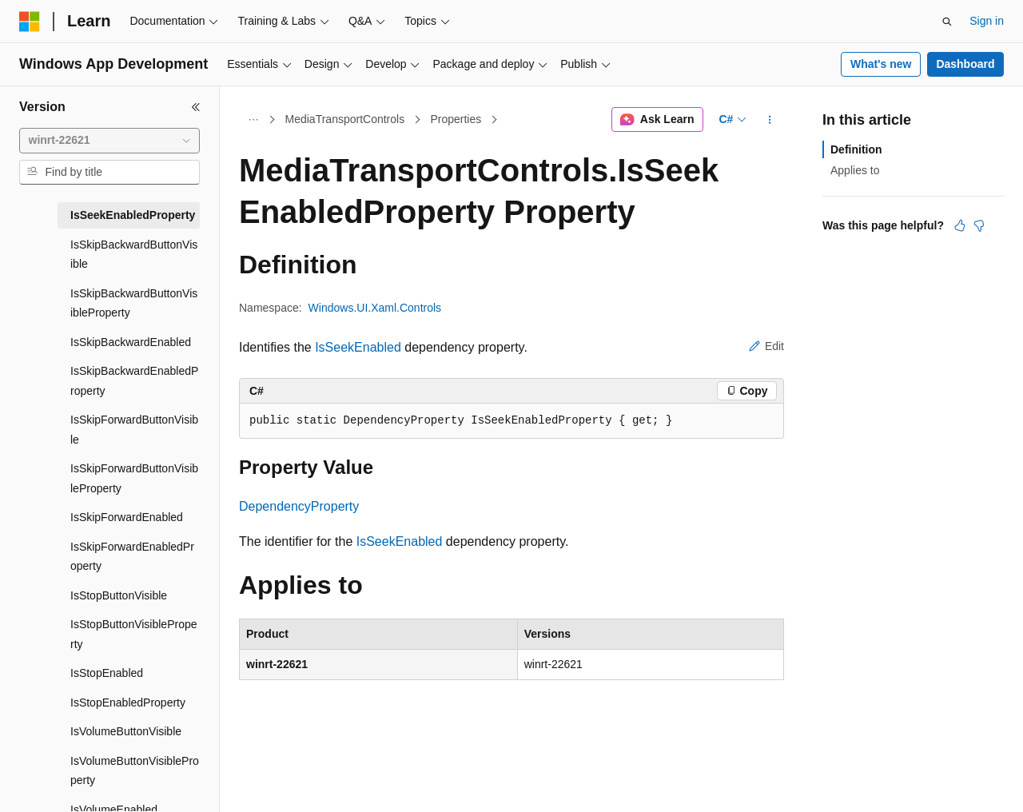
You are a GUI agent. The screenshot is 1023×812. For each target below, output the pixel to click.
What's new (880, 64)
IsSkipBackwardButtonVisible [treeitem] (133, 254)
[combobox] (109, 140)
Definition (856, 149)
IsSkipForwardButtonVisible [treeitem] (134, 429)
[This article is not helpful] (979, 225)
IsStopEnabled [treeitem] (106, 673)
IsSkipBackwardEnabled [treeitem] (130, 342)
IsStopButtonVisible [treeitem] (118, 595)
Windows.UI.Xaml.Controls (375, 307)
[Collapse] (196, 107)
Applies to (854, 170)
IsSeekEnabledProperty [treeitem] (132, 215)
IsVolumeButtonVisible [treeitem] (125, 731)
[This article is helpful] (959, 225)
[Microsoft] (29, 21)
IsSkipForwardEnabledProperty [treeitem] (132, 556)
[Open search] (947, 21)
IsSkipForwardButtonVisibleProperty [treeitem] (134, 478)
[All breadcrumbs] (253, 120)
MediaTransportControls (345, 119)
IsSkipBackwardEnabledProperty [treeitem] (134, 380)
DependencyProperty (299, 506)
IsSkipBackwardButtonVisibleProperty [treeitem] (133, 303)
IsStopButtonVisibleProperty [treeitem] (133, 634)
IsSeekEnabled (358, 347)
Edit (766, 346)
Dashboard (965, 64)
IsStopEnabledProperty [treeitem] (127, 702)
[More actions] (770, 120)
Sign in (986, 20)
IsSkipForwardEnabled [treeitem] (126, 517)
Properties (455, 119)
